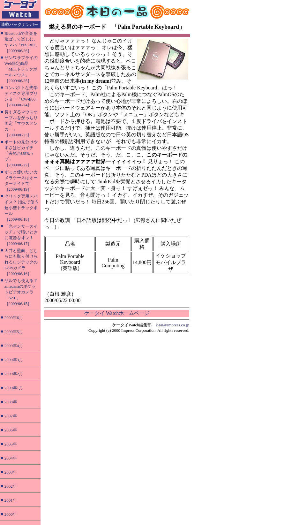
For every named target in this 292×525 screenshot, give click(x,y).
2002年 (10, 486)
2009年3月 (13, 359)
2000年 (10, 514)
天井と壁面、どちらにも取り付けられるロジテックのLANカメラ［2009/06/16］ (21, 262)
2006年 (10, 430)
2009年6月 (13, 317)
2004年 (10, 458)
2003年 (10, 472)
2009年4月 (13, 345)
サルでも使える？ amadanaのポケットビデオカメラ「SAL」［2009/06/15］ (21, 292)
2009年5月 (13, 331)
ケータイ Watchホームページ (116, 313)
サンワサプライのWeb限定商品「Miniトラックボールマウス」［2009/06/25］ (21, 69)
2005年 (10, 444)
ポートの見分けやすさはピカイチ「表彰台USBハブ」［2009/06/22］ (21, 153)
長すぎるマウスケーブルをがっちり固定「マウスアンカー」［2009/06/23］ (21, 123)
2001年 (10, 500)
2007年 (10, 416)
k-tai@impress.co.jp (172, 325)
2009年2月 (13, 373)
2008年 (10, 401)
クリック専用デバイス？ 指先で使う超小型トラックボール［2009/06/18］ (21, 208)
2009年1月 (13, 387)
